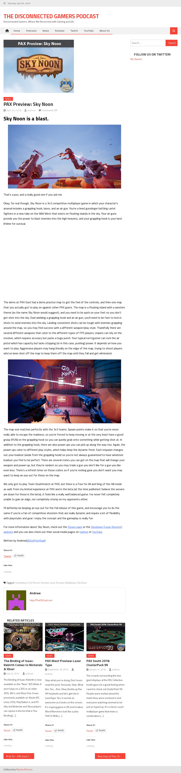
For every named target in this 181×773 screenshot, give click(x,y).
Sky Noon (82, 582)
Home (17, 30)
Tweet (7, 555)
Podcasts (31, 30)
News (46, 30)
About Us (105, 30)
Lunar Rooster (57, 582)
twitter (84, 532)
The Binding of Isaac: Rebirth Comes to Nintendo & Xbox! (23, 664)
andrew (31, 110)
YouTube (89, 30)
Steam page (75, 527)
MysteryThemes (24, 769)
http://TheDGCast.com (41, 600)
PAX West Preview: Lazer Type (63, 662)
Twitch (74, 30)
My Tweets (136, 59)
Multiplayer (70, 582)
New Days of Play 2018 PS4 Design (111, 756)
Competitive (20, 582)
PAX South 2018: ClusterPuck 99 (98, 662)
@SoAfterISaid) (36, 540)
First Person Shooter (38, 582)
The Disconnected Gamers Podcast (51, 16)
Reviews (59, 30)
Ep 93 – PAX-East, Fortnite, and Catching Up (21, 756)
